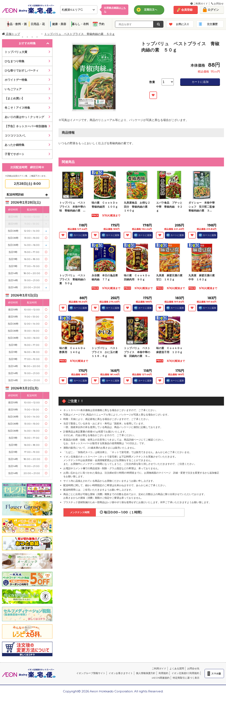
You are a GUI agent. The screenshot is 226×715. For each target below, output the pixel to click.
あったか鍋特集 (14, 145)
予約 (101, 24)
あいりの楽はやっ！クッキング (24, 117)
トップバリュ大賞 (16, 52)
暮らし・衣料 (80, 24)
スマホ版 (216, 673)
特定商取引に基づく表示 (186, 677)
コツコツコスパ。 (16, 135)
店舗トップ (11, 34)
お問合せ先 (193, 668)
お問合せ (217, 3)
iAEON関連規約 (161, 677)
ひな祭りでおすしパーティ (22, 70)
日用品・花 (38, 24)
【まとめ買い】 (14, 98)
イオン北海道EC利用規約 (185, 673)
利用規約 (163, 673)
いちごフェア (13, 89)
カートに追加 (200, 82)
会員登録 (187, 10)
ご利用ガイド (199, 3)
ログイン (213, 10)
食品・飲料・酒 (17, 24)
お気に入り (182, 24)
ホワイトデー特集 (16, 80)
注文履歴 (212, 24)
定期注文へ (150, 9)
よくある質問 (177, 668)
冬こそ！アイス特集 (17, 107)
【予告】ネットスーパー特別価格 (26, 126)
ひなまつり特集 (14, 61)
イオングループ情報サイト (90, 673)
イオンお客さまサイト (121, 673)
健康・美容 (59, 24)
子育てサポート (14, 154)
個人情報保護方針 (145, 673)
